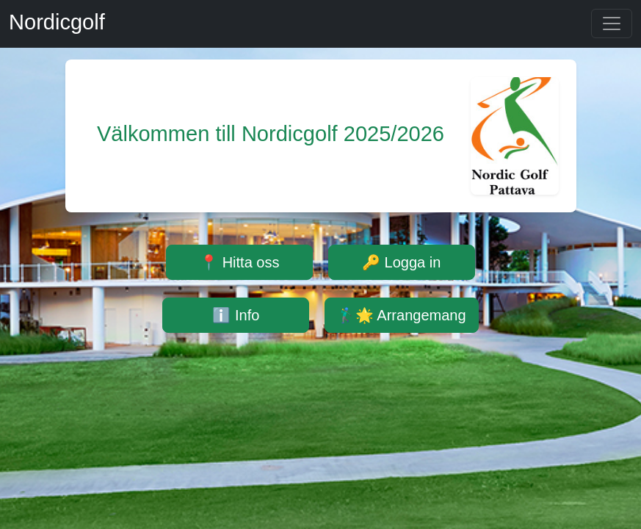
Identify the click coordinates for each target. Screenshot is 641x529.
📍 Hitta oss (239, 262)
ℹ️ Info (235, 315)
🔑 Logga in (401, 262)
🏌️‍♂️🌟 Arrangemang (401, 315)
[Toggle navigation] (611, 23)
